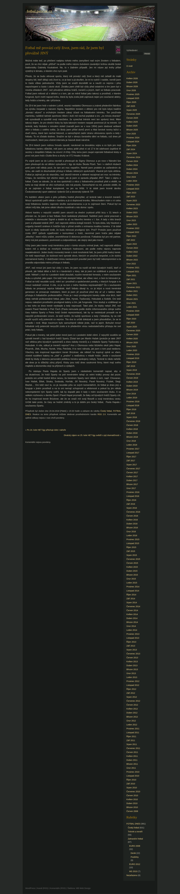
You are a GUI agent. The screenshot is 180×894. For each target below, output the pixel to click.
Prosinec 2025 (132, 94)
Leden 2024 (131, 181)
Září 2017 (130, 460)
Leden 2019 (131, 397)
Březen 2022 (132, 260)
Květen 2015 (132, 567)
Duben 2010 (131, 803)
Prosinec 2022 (132, 228)
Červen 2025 (132, 118)
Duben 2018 (131, 433)
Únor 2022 (131, 264)
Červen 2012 (132, 705)
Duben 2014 (131, 618)
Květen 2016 (132, 520)
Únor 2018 (131, 441)
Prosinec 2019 (132, 354)
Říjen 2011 (131, 736)
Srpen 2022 (131, 244)
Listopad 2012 (132, 685)
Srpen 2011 (131, 744)
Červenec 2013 (133, 654)
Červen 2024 (132, 161)
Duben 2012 (131, 713)
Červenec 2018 (133, 421)
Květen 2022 (132, 252)
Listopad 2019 (132, 358)
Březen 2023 (132, 216)
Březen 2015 (132, 575)
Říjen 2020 (131, 319)
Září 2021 (130, 279)
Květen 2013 (132, 661)
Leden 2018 (131, 445)
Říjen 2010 (131, 780)
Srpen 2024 (131, 153)
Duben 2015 (131, 571)
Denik (133, 853)
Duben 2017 (131, 480)
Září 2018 (130, 413)
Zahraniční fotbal (135, 839)
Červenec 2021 (133, 287)
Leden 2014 (131, 630)
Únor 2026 (131, 90)
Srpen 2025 (131, 110)
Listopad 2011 (132, 732)
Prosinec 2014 (132, 587)
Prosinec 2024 (132, 137)
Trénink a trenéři (135, 831)
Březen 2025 (132, 130)
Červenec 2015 (133, 559)
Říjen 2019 (131, 362)
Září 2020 (130, 323)
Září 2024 (130, 149)
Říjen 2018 (131, 409)
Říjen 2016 (131, 500)
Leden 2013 (131, 677)
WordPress (30, 888)
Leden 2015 (131, 583)
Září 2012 (130, 693)
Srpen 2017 (131, 465)
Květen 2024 (132, 165)
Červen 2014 (132, 610)
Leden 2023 (131, 224)
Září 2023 (130, 196)
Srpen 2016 (131, 508)
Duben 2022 (131, 256)
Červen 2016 (132, 516)
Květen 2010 (132, 799)
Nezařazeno (131, 875)
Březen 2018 (132, 437)
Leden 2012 (131, 725)
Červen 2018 (132, 425)
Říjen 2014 (131, 595)
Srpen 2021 (131, 283)
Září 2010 (130, 784)
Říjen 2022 (131, 236)
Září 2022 (130, 240)
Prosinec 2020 (132, 311)
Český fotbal (106, 411)
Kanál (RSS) (42, 888)
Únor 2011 (131, 768)
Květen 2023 (132, 208)
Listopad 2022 (132, 232)
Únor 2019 (131, 394)
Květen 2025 (132, 122)
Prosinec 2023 (132, 185)
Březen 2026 (132, 86)
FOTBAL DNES (133, 824)
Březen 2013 (132, 669)
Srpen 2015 (131, 555)
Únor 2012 (131, 721)
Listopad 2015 (132, 543)
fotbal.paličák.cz (39, 11)
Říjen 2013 (131, 642)
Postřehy (135, 857)
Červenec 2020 (133, 330)
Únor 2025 (131, 134)
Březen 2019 (132, 390)
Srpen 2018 (131, 417)
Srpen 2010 (131, 787)
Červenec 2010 (133, 791)
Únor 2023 (131, 220)
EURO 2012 (134, 864)
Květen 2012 (132, 709)
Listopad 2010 (132, 776)
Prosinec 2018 (132, 401)
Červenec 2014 (133, 606)
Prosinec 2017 (132, 449)
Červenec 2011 (133, 748)
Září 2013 (130, 646)
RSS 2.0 (102, 414)
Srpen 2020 (131, 326)
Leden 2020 (131, 350)
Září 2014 (130, 598)
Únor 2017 (131, 488)
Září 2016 (130, 504)
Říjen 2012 (131, 689)
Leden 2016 (131, 535)
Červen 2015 (132, 563)
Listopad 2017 (132, 453)
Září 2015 (130, 551)
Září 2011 (130, 740)
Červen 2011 (132, 752)
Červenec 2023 (133, 204)
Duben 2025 (131, 126)
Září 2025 (130, 106)
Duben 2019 (131, 386)
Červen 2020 (132, 334)
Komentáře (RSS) (58, 888)
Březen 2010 (132, 807)
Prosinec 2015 (132, 539)
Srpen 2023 (131, 200)
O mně (129, 66)
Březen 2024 (132, 173)
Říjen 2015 (131, 547)
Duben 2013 (131, 665)
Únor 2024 (131, 177)
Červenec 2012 (133, 701)
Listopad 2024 (132, 141)
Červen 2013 (132, 657)
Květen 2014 (132, 614)
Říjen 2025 (131, 102)
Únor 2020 (131, 346)
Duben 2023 (131, 212)
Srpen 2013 (131, 650)
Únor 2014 (131, 626)
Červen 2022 (132, 248)
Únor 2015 (131, 579)
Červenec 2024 (133, 157)
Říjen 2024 (131, 145)
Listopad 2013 (132, 638)
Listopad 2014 (132, 591)
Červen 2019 (132, 378)
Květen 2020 (132, 338)
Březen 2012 (132, 717)
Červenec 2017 (133, 468)
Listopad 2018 (132, 405)
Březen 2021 (132, 299)
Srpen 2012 (131, 697)
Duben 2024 (131, 169)
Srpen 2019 (131, 370)
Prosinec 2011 (132, 728)
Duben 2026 (131, 82)
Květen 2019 (132, 382)
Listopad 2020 (132, 315)
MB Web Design (83, 888)
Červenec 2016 (133, 512)
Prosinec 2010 (132, 772)
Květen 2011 (132, 756)
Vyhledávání (132, 50)
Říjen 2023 (131, 193)
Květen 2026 (132, 78)
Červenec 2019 (133, 374)
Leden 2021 (131, 307)
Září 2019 (130, 366)
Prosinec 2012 (132, 681)
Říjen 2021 (131, 275)
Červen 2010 (132, 795)
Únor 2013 (131, 673)
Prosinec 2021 (132, 267)
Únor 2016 (131, 531)
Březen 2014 (132, 622)
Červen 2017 (132, 472)
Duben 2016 (131, 524)
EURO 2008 (134, 846)
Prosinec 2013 (132, 634)
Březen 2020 (132, 342)
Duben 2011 (131, 760)
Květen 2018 (132, 429)
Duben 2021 (131, 295)
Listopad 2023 (132, 189)
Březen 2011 (132, 764)
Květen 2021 (132, 291)
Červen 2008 (132, 811)
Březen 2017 (132, 484)
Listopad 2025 (132, 98)
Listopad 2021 (132, 271)
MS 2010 (133, 871)
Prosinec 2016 (132, 492)
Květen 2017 (132, 476)
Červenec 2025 (133, 114)
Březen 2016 (132, 527)
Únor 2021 (131, 303)
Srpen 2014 (131, 602)
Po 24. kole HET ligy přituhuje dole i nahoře (46, 430)
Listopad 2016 (132, 496)
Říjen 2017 (131, 457)
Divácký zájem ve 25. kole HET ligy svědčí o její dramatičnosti (91, 435)
